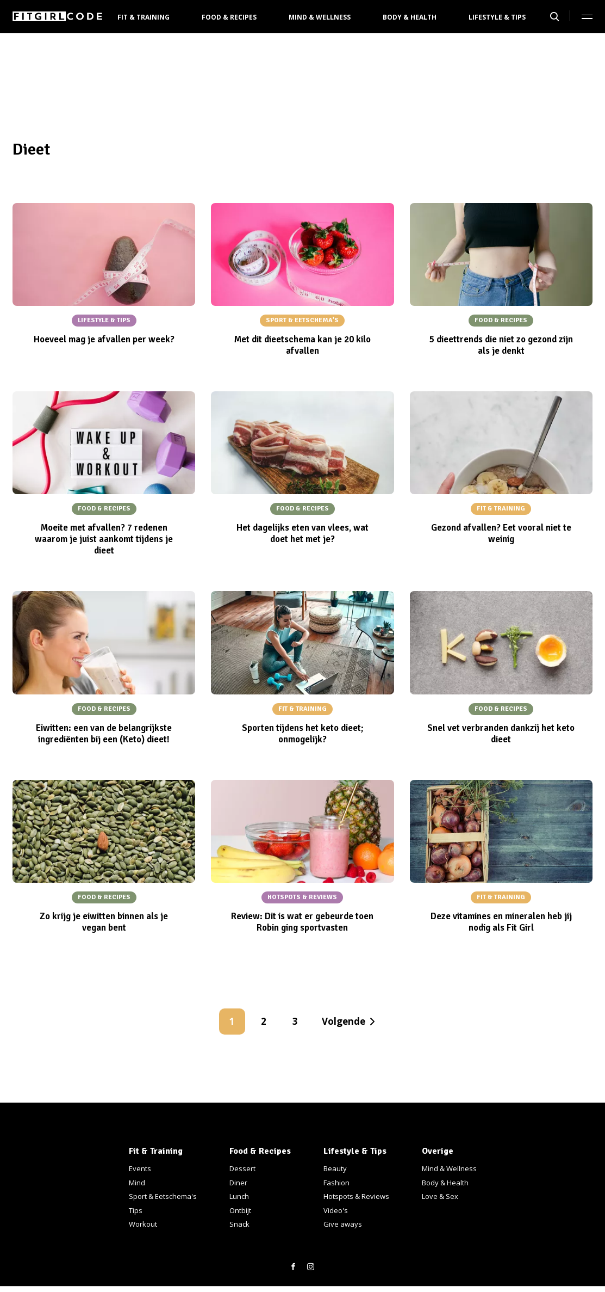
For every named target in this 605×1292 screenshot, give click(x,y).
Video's (335, 1210)
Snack (239, 1224)
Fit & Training (143, 17)
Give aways (342, 1224)
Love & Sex (440, 1196)
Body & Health (409, 17)
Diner (238, 1183)
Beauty (335, 1168)
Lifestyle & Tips (497, 17)
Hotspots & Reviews (356, 1196)
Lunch (239, 1196)
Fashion (336, 1183)
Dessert (242, 1168)
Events (140, 1168)
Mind (137, 1183)
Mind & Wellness (320, 17)
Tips (135, 1210)
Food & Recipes (229, 17)
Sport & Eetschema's (163, 1196)
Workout (143, 1224)
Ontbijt (240, 1210)
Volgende (343, 1021)
